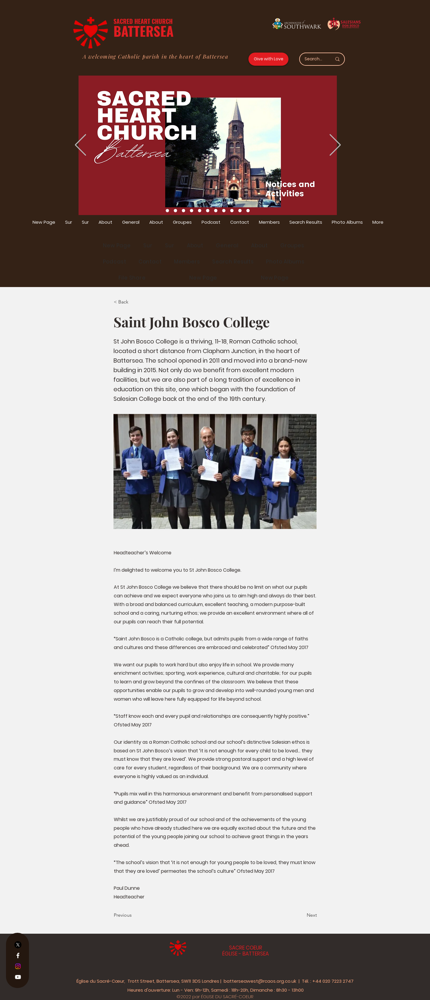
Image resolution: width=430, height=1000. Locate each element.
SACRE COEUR (245, 947)
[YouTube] (18, 977)
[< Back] (133, 302)
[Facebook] (18, 955)
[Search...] (314, 59)
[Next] (302, 915)
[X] (18, 944)
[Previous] (133, 915)
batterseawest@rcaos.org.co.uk (260, 981)
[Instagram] (18, 966)
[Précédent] (80, 145)
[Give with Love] (268, 59)
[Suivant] (335, 145)
